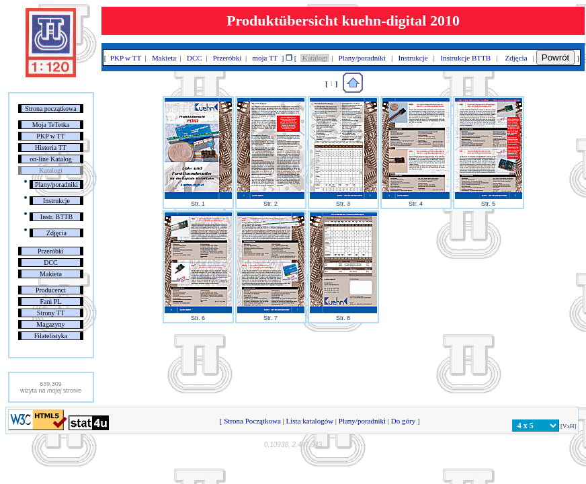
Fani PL (50, 301)
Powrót (555, 57)
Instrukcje (56, 200)
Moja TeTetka (50, 124)
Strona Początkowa (252, 421)
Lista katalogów (309, 421)
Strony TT (51, 313)
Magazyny (50, 324)
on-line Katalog (50, 159)
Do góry (403, 421)
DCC (51, 262)
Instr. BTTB (56, 216)
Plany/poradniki (56, 184)
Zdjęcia (56, 233)
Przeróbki (51, 251)
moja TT (265, 58)
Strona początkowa (50, 108)
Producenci (51, 290)
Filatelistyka (50, 335)
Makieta (51, 274)
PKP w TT (50, 136)
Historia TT (51, 147)
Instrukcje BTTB (466, 58)
